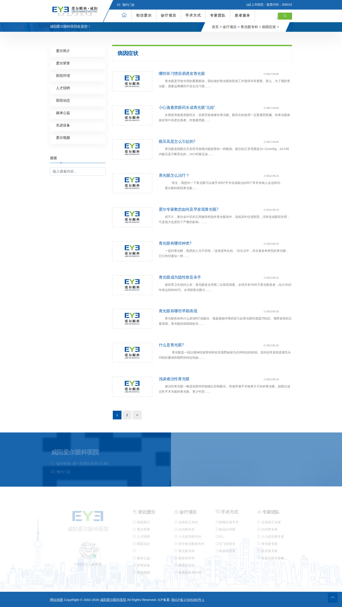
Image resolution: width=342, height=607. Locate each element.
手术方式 (193, 15)
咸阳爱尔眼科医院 (113, 600)
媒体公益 (63, 112)
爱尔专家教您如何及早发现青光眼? (189, 209)
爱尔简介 (63, 50)
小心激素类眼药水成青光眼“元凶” (187, 107)
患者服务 (242, 15)
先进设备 (63, 125)
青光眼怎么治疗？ (174, 175)
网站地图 (56, 600)
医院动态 (63, 100)
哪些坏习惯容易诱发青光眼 (182, 73)
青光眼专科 (249, 27)
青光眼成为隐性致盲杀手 (180, 277)
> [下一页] (137, 415)
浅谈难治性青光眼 (174, 378)
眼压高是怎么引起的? (177, 141)
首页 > (217, 27)
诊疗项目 (168, 15)
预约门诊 (126, 5)
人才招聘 (63, 88)
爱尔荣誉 (63, 63)
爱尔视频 (63, 137)
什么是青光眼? (171, 345)
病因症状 (269, 27)
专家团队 (218, 15)
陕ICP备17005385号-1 (187, 600)
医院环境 (63, 75)
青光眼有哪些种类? (175, 243)
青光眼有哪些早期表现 (178, 311)
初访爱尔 (144, 15)
